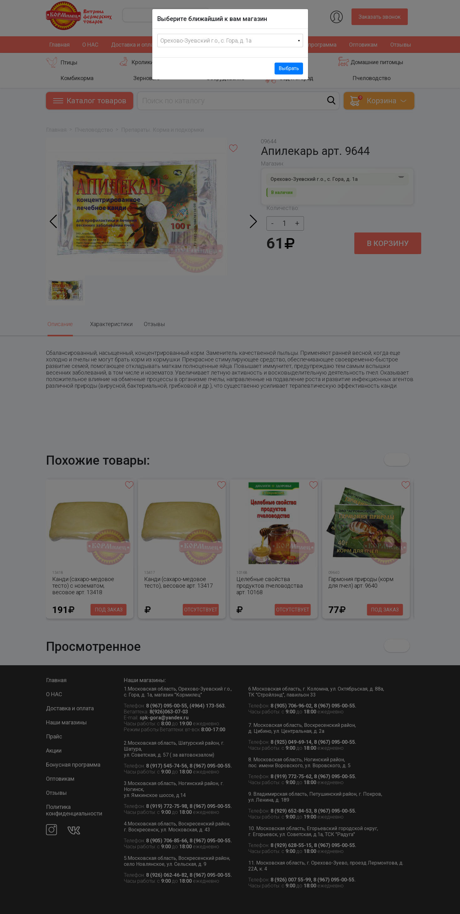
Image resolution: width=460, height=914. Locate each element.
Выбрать (289, 68)
